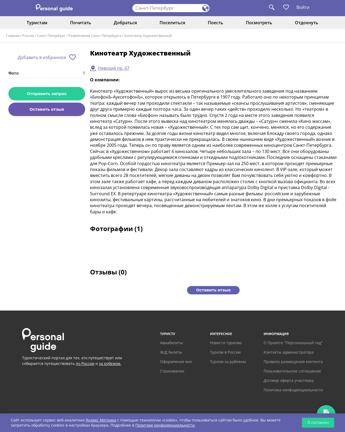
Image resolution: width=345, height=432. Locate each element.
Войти (302, 7)
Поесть (215, 23)
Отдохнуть (306, 23)
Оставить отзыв (46, 109)
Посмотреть (259, 23)
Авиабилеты (171, 342)
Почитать (80, 23)
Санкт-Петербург (51, 35)
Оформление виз (176, 361)
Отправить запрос (47, 93)
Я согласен (318, 422)
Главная (12, 35)
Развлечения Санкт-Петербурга (94, 35)
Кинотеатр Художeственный (148, 35)
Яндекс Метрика (101, 420)
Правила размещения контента (293, 361)
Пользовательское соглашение (292, 371)
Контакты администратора (289, 352)
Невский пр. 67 (113, 68)
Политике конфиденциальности (165, 425)
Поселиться (172, 23)
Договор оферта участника (289, 380)
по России (85, 363)
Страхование (172, 371)
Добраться (125, 23)
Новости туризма (226, 342)
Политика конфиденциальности (293, 389)
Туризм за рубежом (228, 361)
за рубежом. (110, 363)
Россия (28, 35)
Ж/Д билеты (171, 352)
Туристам (37, 23)
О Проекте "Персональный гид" (293, 342)
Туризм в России (225, 352)
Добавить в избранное (42, 57)
